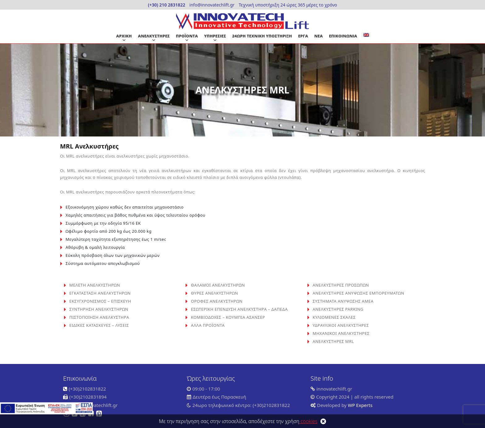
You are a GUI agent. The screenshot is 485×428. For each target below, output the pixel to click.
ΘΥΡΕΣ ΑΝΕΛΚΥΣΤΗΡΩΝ (214, 293)
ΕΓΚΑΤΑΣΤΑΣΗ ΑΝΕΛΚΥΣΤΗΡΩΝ (100, 293)
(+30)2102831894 (88, 397)
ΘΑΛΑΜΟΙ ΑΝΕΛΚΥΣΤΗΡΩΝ (218, 285)
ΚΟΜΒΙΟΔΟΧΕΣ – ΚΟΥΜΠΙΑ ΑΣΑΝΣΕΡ (228, 317)
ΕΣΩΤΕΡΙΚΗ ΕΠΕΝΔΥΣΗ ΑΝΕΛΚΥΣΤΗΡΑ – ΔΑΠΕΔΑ (239, 309)
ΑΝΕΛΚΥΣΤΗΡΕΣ (154, 36)
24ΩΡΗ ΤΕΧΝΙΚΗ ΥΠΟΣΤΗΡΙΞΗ (262, 36)
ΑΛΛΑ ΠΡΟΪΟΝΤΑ (208, 325)
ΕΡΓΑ (303, 36)
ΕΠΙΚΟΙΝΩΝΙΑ (343, 36)
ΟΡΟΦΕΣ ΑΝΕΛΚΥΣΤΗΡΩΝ (216, 301)
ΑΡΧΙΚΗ (123, 36)
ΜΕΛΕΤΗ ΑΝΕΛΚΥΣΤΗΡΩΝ (94, 285)
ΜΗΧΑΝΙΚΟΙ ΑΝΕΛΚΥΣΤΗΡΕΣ (341, 333)
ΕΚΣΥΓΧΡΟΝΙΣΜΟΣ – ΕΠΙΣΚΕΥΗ (100, 301)
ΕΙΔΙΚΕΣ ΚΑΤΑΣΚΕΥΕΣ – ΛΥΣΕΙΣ (99, 325)
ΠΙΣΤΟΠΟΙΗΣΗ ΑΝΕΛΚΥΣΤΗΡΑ (99, 317)
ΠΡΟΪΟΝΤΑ (187, 36)
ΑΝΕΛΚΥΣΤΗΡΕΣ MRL (333, 341)
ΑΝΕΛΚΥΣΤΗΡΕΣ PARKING (338, 309)
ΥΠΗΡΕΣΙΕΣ (215, 36)
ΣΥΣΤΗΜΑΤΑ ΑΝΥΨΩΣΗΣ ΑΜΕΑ (343, 301)
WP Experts (360, 405)
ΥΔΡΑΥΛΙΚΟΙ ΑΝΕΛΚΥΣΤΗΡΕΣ (341, 325)
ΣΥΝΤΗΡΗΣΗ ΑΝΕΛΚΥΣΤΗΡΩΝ (98, 309)
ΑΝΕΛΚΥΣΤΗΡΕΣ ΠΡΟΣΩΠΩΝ (341, 285)
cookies (308, 421)
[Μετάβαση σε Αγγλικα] (366, 35)
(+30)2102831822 (87, 389)
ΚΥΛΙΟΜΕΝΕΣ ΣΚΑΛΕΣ (334, 317)
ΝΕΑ (318, 36)
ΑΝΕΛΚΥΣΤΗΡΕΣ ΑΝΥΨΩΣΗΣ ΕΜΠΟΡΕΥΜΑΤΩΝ (358, 293)
